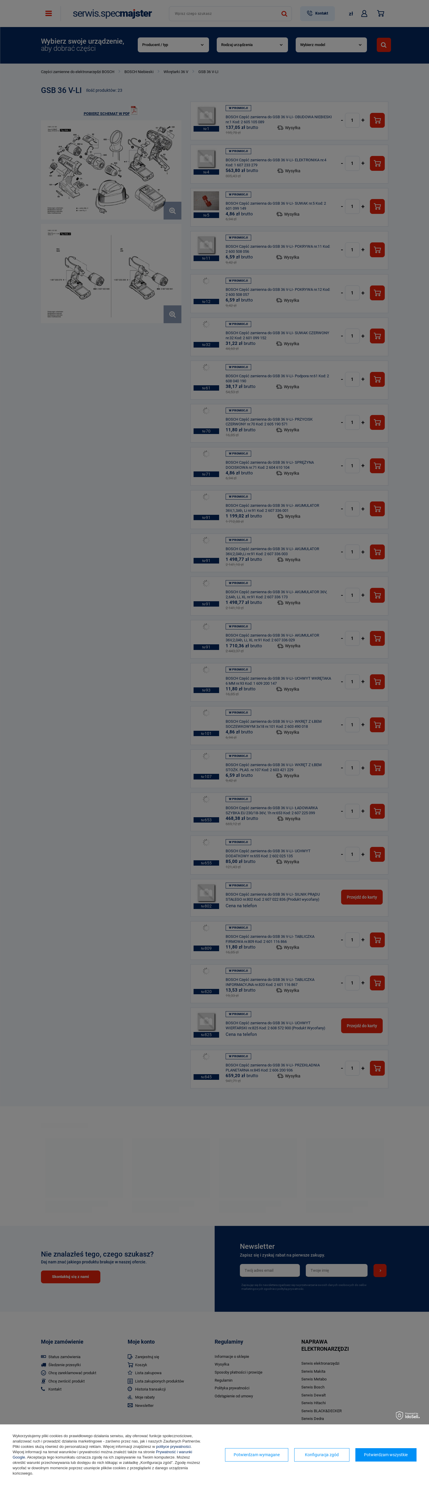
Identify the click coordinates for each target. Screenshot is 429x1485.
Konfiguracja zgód (322, 1454)
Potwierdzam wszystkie (386, 1454)
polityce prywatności (173, 1446)
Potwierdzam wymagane (257, 1454)
